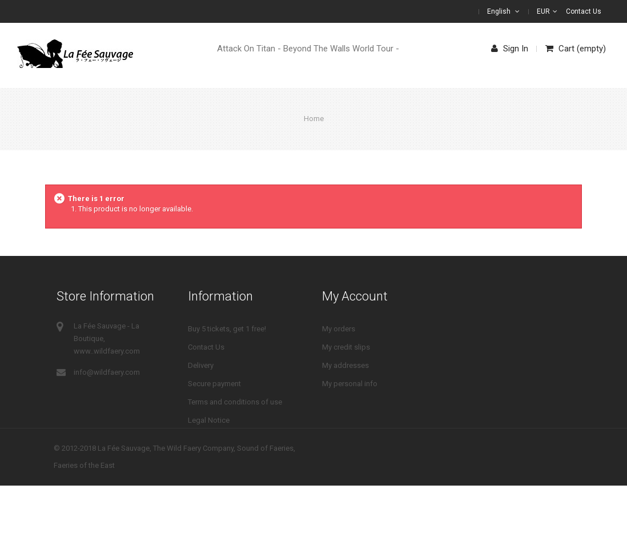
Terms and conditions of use (235, 402)
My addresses (345, 365)
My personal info (349, 383)
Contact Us (206, 347)
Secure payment (214, 383)
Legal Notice (209, 420)
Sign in (509, 48)
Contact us (583, 11)
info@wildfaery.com (107, 372)
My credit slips (346, 347)
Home (314, 118)
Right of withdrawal (220, 438)
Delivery (201, 365)
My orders (338, 328)
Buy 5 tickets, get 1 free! (227, 328)
